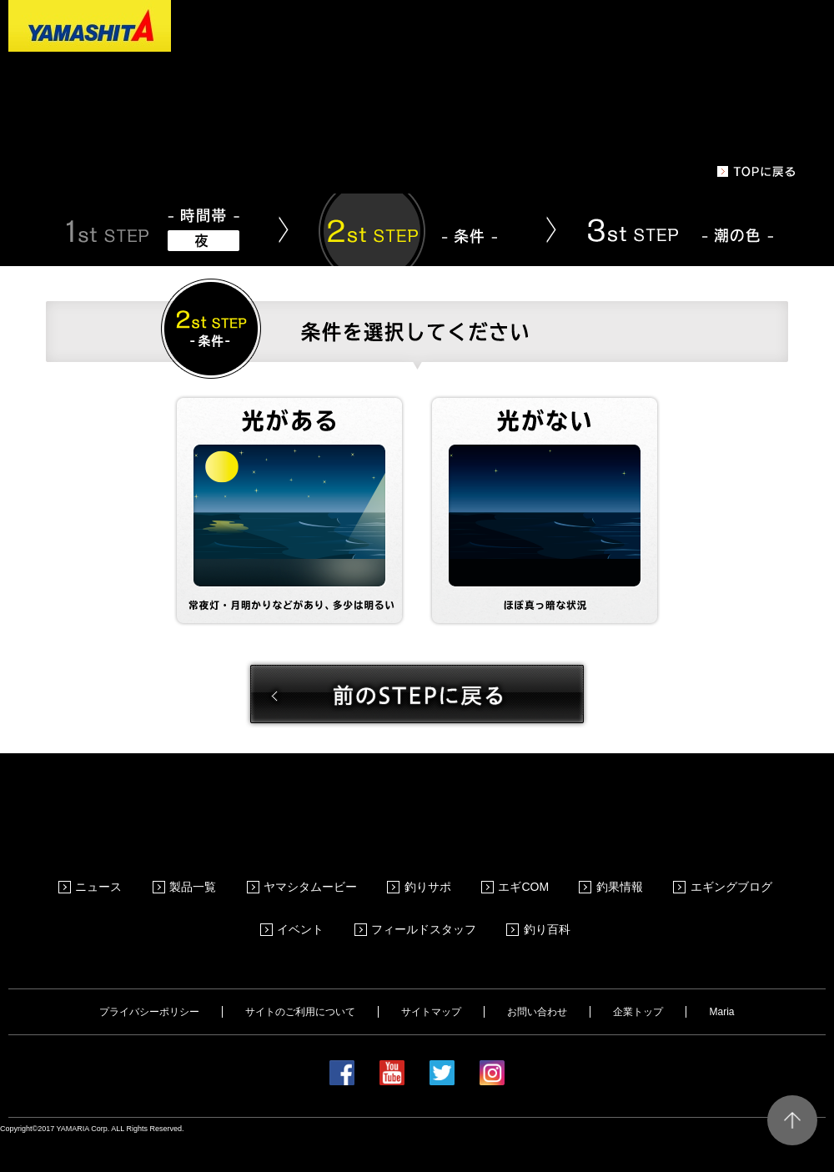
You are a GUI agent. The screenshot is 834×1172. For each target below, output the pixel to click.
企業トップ (638, 988)
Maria (721, 988)
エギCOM (525, 881)
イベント (305, 911)
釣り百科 (548, 911)
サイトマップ (431, 988)
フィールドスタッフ (427, 911)
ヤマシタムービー (314, 881)
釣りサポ (430, 881)
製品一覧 (198, 881)
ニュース (106, 881)
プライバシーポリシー (149, 988)
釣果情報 (619, 881)
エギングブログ (730, 881)
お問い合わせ (537, 988)
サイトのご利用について (300, 988)
